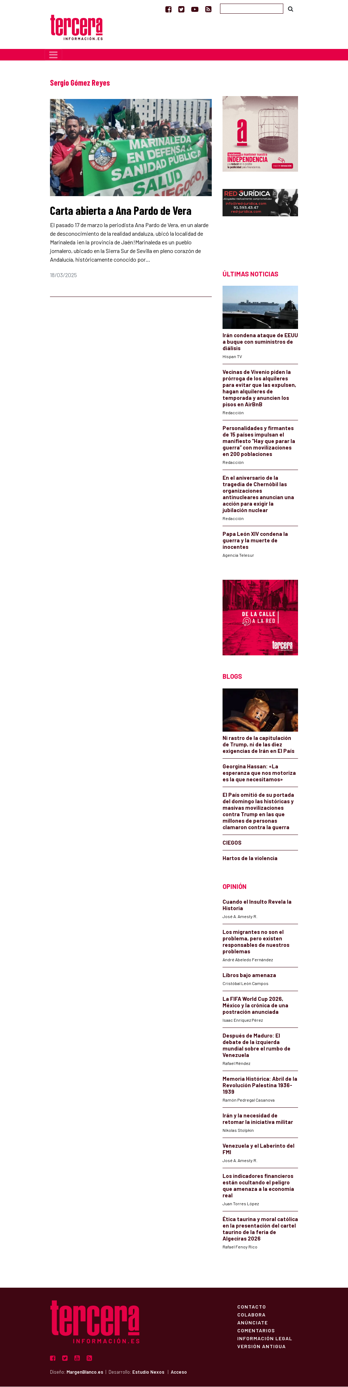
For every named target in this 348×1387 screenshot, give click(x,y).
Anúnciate (252, 1323)
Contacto (251, 1307)
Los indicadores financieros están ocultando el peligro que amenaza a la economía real (258, 1186)
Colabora (251, 1315)
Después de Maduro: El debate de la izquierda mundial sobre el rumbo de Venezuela (256, 1046)
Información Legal (264, 1339)
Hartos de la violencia (250, 858)
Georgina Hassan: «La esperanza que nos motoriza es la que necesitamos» (259, 773)
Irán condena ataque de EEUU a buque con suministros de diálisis (260, 342)
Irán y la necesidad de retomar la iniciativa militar (258, 1119)
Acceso (179, 1372)
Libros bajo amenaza (249, 975)
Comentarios (256, 1331)
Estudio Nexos (148, 1372)
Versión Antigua (261, 1347)
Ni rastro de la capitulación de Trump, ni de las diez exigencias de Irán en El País (258, 744)
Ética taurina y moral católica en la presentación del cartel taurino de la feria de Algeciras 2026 (260, 1229)
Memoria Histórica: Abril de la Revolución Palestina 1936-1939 (260, 1085)
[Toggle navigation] (53, 55)
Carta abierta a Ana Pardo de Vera (121, 210)
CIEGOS (232, 843)
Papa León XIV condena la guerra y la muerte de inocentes (255, 541)
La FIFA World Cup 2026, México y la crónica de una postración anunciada (255, 1006)
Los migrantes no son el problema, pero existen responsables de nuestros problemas (256, 942)
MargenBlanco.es (85, 1372)
